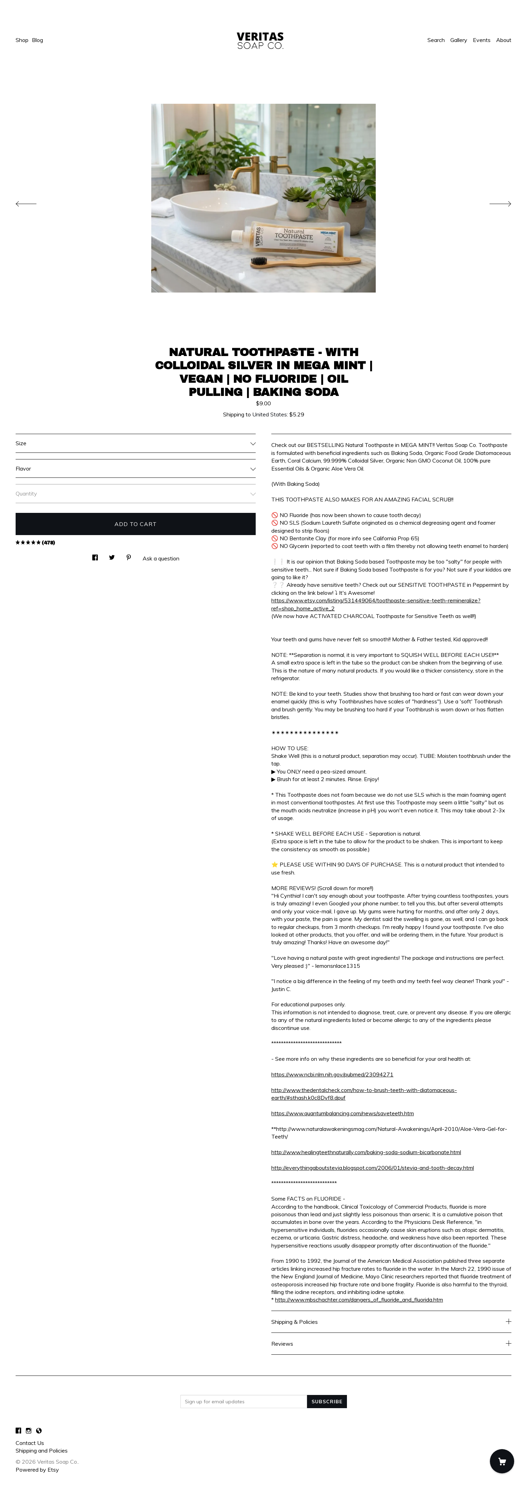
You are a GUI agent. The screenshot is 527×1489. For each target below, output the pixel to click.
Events (482, 39)
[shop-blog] (39, 1430)
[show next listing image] (494, 202)
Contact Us (30, 1442)
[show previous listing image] (33, 202)
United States (269, 414)
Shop (22, 39)
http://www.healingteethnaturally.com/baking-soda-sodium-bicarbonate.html (366, 1152)
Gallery (458, 39)
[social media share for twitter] (112, 555)
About (503, 39)
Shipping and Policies (42, 1450)
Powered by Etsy (37, 1469)
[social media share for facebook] (95, 555)
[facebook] (18, 1430)
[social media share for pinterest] (128, 555)
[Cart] (502, 1461)
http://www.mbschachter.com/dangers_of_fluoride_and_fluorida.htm (359, 1299)
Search (436, 39)
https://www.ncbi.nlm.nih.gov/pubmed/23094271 (332, 1074)
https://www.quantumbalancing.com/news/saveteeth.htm (342, 1113)
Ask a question (161, 558)
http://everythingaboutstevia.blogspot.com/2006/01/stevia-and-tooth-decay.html (372, 1167)
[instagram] (28, 1430)
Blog (37, 39)
